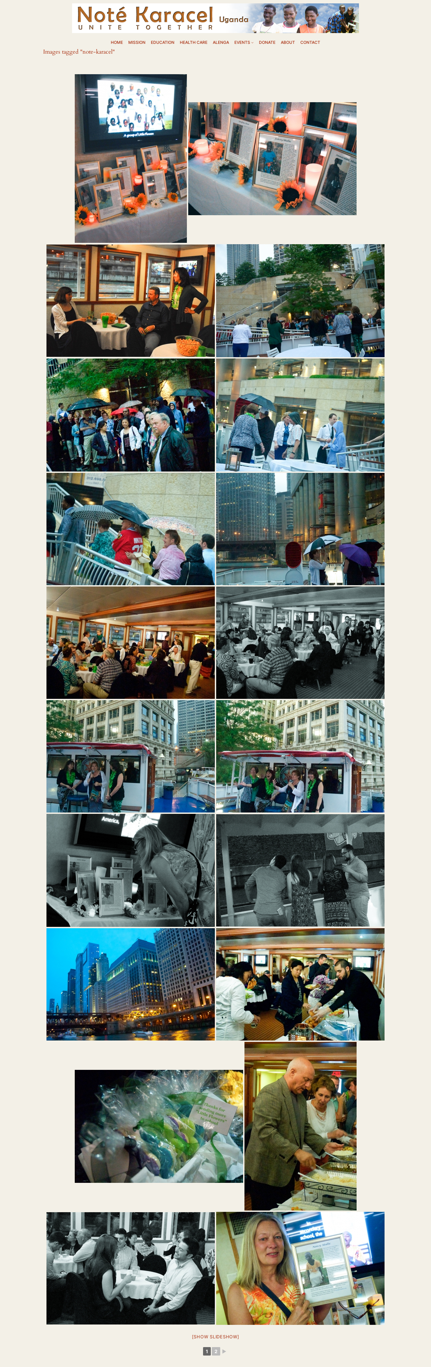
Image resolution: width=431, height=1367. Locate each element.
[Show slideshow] (215, 1336)
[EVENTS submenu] (252, 42)
